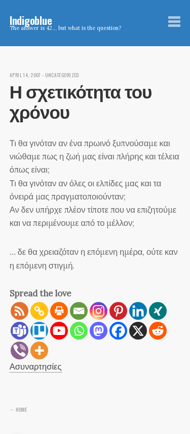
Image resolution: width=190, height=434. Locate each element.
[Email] (79, 311)
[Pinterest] (118, 311)
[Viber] (19, 350)
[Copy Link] (39, 311)
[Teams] (19, 331)
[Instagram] (98, 311)
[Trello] (39, 331)
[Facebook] (118, 331)
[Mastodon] (98, 331)
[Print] (59, 311)
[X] (138, 331)
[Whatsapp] (79, 331)
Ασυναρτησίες (36, 366)
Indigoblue (31, 20)
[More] (39, 350)
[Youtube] (59, 331)
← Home (18, 409)
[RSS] (19, 311)
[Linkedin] (138, 311)
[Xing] (158, 311)
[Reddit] (158, 331)
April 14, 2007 (25, 75)
